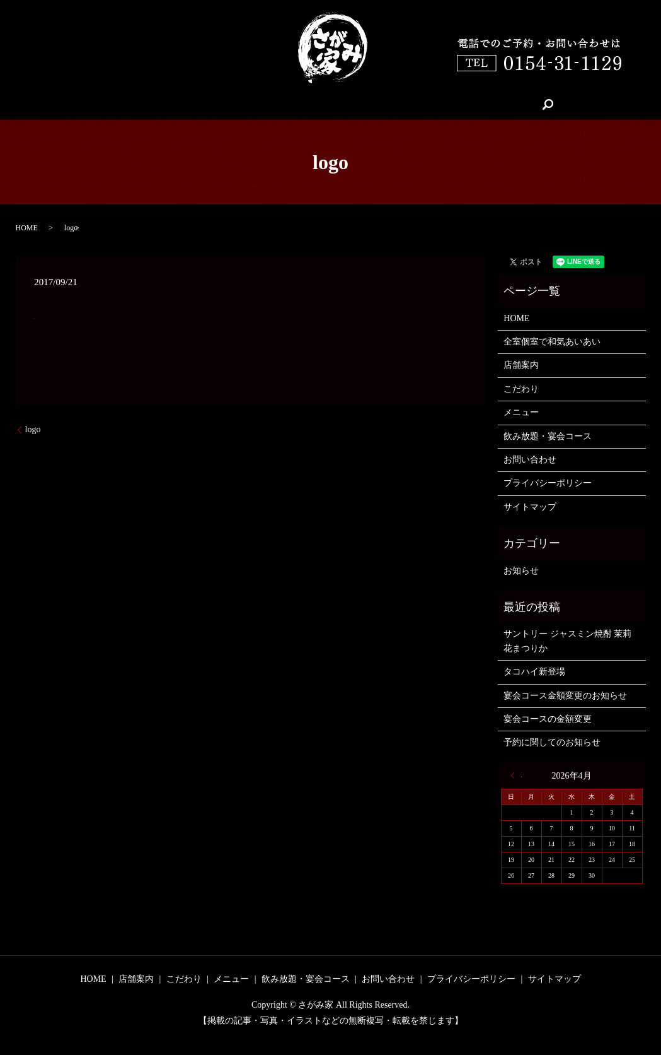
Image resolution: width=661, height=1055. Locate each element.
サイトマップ (529, 507)
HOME (166, 104)
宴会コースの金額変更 (547, 719)
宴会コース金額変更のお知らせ (565, 695)
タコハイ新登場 (534, 671)
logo (33, 429)
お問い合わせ (529, 459)
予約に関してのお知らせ (552, 742)
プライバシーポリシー (547, 483)
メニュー (343, 104)
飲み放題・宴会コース (432, 104)
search (511, 104)
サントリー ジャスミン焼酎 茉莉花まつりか (567, 640)
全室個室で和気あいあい (552, 341)
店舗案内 (222, 104)
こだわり (283, 104)
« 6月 (516, 775)
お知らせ (521, 570)
